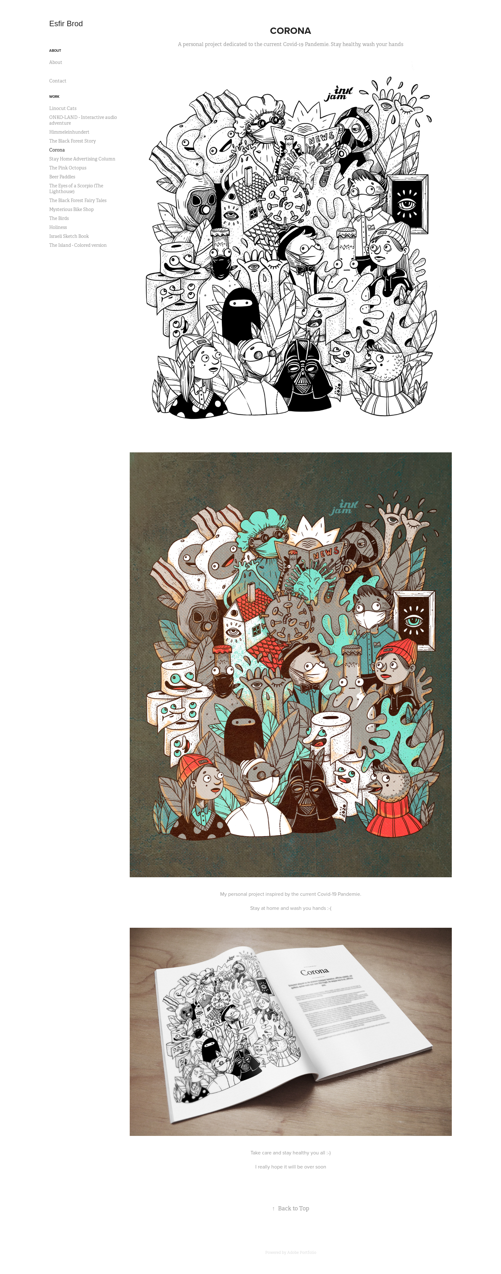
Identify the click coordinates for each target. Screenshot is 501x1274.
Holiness (58, 227)
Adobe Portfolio (301, 1252)
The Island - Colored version (78, 245)
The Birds (59, 218)
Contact (57, 81)
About (55, 50)
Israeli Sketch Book (69, 236)
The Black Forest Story (72, 141)
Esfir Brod (67, 23)
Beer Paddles (62, 177)
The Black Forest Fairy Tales (77, 200)
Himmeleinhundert (69, 132)
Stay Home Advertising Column (82, 159)
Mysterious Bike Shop (71, 209)
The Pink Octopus (67, 168)
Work (54, 96)
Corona (57, 150)
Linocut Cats (62, 108)
